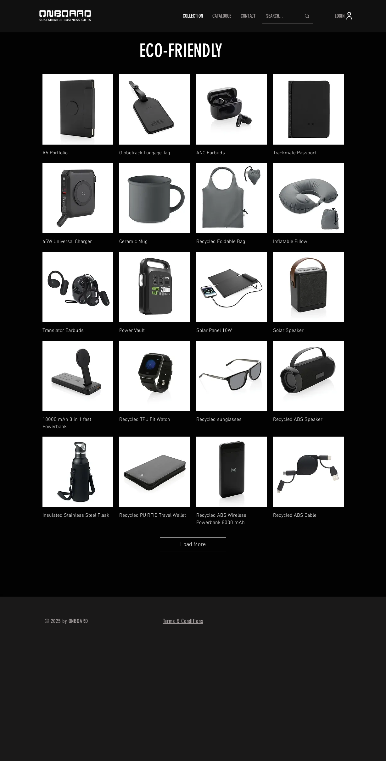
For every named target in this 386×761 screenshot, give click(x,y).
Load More (193, 544)
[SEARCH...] (279, 16)
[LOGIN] (344, 15)
